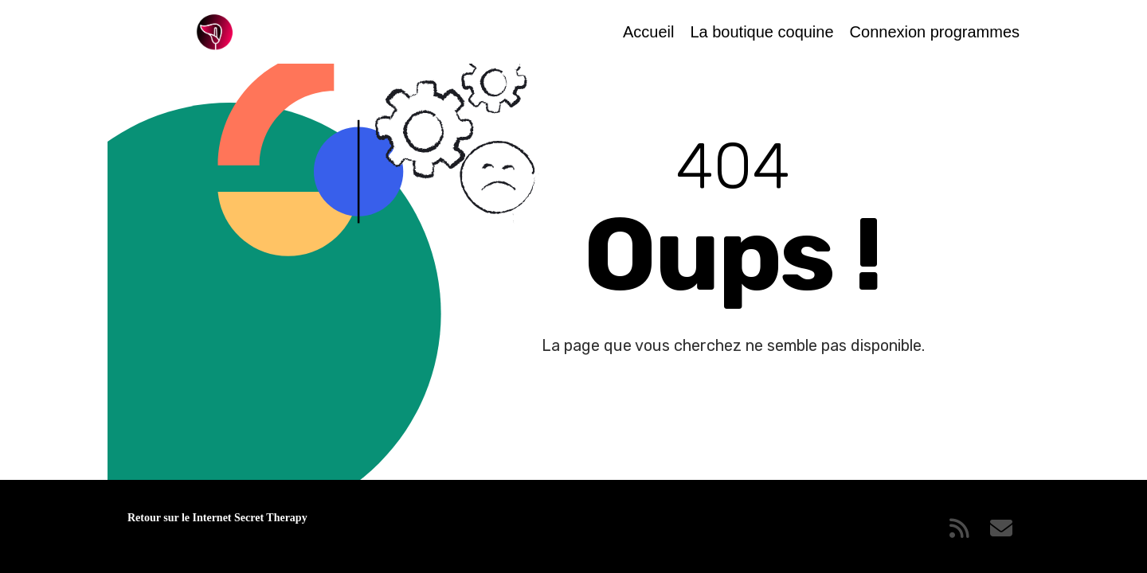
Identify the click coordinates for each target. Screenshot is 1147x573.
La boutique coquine (761, 32)
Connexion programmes (935, 32)
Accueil (648, 32)
